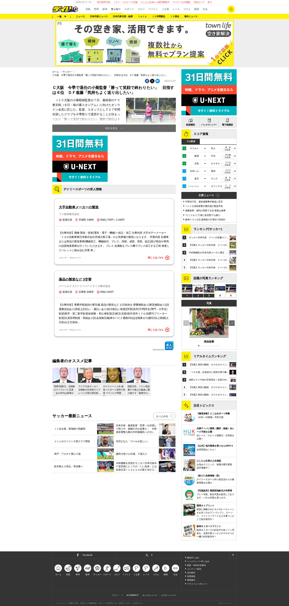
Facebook (87, 555)
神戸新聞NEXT (132, 595)
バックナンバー (209, 124)
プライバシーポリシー (197, 584)
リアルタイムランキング (210, 356)
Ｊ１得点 (174, 16)
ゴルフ (141, 9)
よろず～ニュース (168, 595)
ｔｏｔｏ (142, 16)
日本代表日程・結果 (123, 16)
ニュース (80, 16)
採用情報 (191, 576)
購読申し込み (193, 558)
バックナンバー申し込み (198, 561)
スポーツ (129, 9)
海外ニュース (191, 16)
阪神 (104, 9)
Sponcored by (163, 346)
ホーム (55, 71)
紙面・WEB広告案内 (196, 565)
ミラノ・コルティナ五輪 (125, 2)
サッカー (116, 9)
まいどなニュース (149, 595)
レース (176, 9)
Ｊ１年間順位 (158, 16)
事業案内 (191, 580)
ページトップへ (232, 555)
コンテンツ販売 (194, 569)
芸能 (88, 9)
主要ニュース (206, 195)
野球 (96, 9)
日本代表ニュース (99, 16)
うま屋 (165, 9)
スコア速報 (201, 133)
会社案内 (191, 572)
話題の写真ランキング (208, 278)
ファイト (153, 9)
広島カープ (199, 2)
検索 (231, 9)
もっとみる (162, 416)
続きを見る (111, 128)
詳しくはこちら (158, 258)
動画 (196, 9)
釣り (210, 2)
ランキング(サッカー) (208, 229)
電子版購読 (227, 124)
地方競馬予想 (103, 2)
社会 (205, 9)
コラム (187, 9)
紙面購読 (190, 124)
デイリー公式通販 (181, 2)
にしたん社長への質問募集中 (155, 2)
